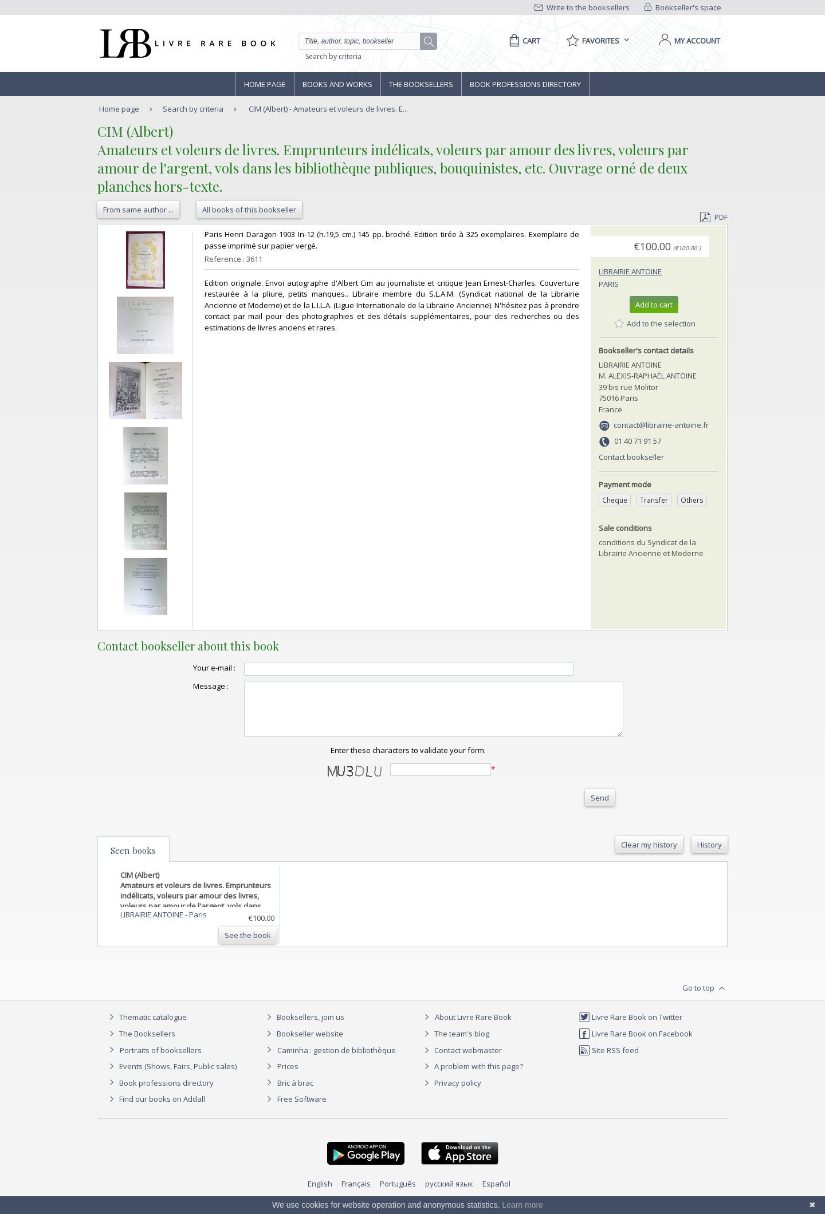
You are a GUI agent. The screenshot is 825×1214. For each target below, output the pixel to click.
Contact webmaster (461, 1060)
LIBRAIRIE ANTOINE (630, 271)
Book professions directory (525, 84)
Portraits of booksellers (161, 1060)
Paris (609, 284)
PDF (714, 217)
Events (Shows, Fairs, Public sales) (171, 1076)
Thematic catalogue (146, 1027)
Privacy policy (451, 1093)
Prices (287, 1076)
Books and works (337, 84)
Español (496, 1194)
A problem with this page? (472, 1076)
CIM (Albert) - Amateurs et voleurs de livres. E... (328, 109)
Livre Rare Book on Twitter (630, 1027)
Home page (265, 84)
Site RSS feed (609, 1060)
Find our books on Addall (155, 1109)
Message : (188, 686)
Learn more (522, 1204)
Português (398, 1194)
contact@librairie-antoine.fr (661, 425)
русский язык (449, 1194)
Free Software (302, 1109)
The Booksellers (421, 84)
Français (356, 1194)
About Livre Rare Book (473, 1027)
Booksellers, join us (304, 1027)
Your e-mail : (191, 668)
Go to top (705, 998)
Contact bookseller (631, 457)
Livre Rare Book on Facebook (636, 1044)
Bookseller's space (683, 7)
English (320, 1194)
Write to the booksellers (582, 7)
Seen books (133, 860)
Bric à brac (295, 1093)
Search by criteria (333, 56)
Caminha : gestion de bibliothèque (336, 1060)
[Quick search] (364, 41)
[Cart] (522, 40)
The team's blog (455, 1044)
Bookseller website (303, 1044)
